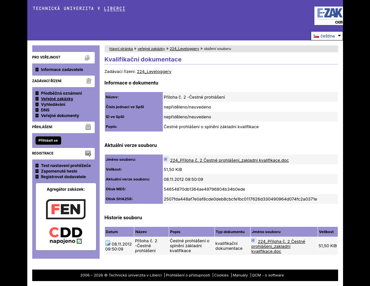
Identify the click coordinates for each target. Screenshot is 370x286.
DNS (45, 109)
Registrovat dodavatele (63, 176)
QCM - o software (268, 275)
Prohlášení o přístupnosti (188, 275)
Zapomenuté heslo (59, 171)
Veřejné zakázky (57, 98)
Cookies (221, 275)
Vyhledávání (53, 104)
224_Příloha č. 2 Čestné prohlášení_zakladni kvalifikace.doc (229, 160)
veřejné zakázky (151, 48)
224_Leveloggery (184, 48)
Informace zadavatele (62, 69)
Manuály (240, 275)
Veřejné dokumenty (60, 115)
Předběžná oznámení (61, 93)
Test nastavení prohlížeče (66, 165)
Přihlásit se (48, 140)
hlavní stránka (121, 48)
